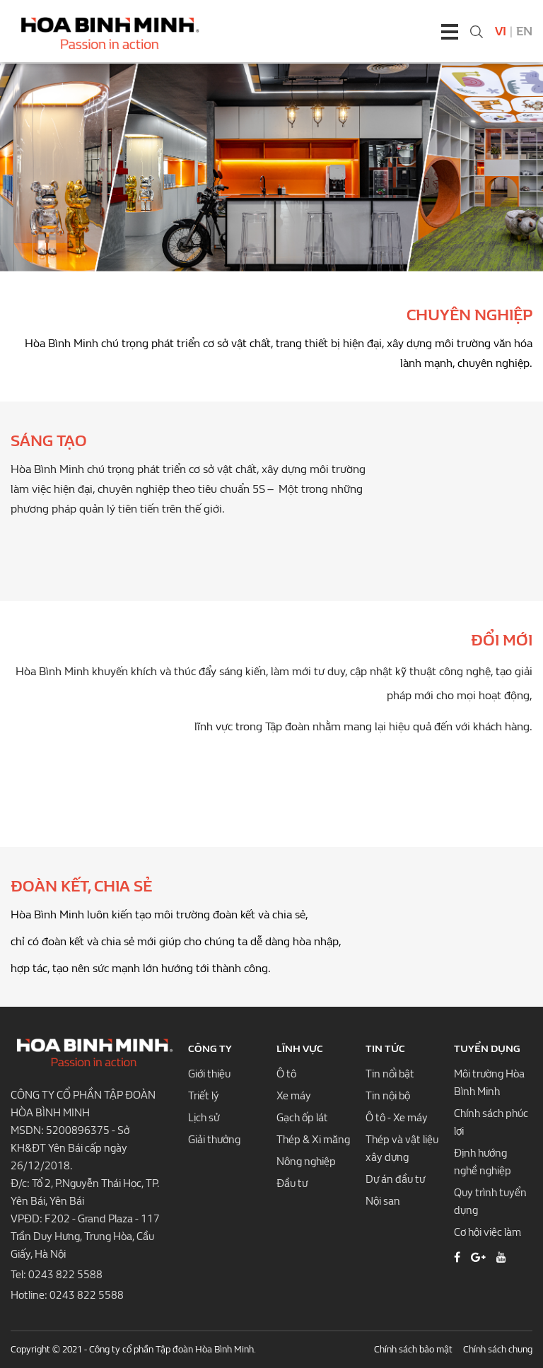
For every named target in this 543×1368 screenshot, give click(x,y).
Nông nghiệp (306, 1161)
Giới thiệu (209, 1074)
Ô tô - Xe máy (397, 1117)
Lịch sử (203, 1117)
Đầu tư (292, 1183)
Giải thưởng (214, 1139)
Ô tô (286, 1074)
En (524, 31)
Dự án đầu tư (395, 1179)
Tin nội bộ (388, 1095)
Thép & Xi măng (313, 1139)
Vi (500, 31)
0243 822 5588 (65, 1274)
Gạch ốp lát (302, 1117)
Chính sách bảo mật (413, 1349)
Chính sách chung (497, 1349)
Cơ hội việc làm (487, 1232)
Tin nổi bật (390, 1074)
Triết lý (203, 1095)
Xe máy (293, 1095)
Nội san (383, 1201)
